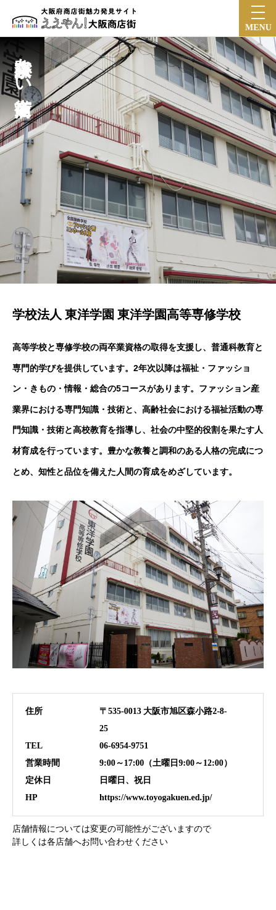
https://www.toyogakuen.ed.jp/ (155, 797)
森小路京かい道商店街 (22, 66)
